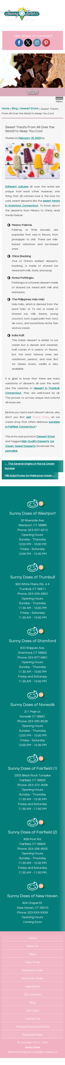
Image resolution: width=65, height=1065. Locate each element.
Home (32, 938)
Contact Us (32, 1018)
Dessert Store (46, 436)
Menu (32, 954)
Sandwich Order (32, 970)
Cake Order (32, 962)
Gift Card (32, 1010)
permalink (11, 451)
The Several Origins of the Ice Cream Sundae (29, 466)
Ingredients (32, 986)
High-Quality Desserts (35, 441)
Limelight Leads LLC (45, 1052)
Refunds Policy (32, 1034)
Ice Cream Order (32, 978)
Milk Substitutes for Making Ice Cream (30, 475)
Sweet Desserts (25, 446)
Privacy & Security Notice (32, 1026)
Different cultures (16, 186)
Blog (32, 1002)
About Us (32, 946)
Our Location (32, 994)
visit (28, 417)
